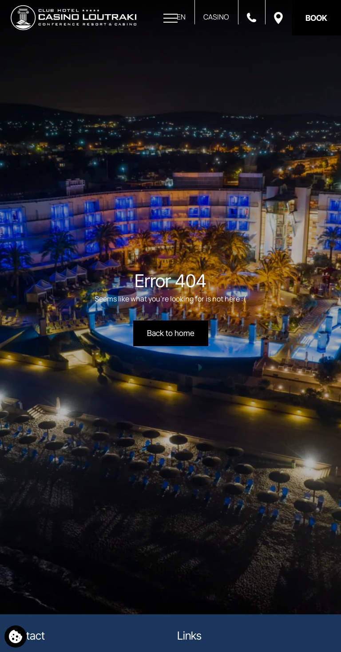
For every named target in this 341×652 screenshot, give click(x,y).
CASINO (216, 17)
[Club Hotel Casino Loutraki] (73, 17)
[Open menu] (170, 18)
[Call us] (251, 17)
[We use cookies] (15, 636)
